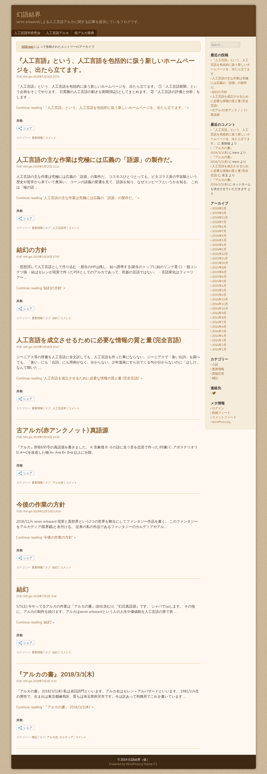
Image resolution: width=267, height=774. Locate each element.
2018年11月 (220, 217)
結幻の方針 (31, 250)
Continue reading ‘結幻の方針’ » (40, 288)
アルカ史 (58, 482)
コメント (50, 137)
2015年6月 (219, 276)
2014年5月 (219, 331)
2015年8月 (219, 272)
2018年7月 (219, 222)
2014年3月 (219, 340)
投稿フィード (221, 413)
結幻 (55, 318)
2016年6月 (219, 235)
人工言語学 (59, 228)
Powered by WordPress (125, 764)
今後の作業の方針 (40, 504)
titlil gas (27, 47)
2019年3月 (219, 213)
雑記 (34, 737)
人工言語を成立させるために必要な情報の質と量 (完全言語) (98, 340)
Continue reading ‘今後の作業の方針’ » (46, 537)
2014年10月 (220, 308)
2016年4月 (219, 245)
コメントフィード (224, 417)
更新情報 (37, 137)
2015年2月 (219, 295)
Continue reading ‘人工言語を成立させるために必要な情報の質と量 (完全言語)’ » (79, 378)
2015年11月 (220, 258)
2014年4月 (219, 335)
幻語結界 (28, 14)
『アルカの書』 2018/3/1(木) (55, 674)
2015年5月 (219, 281)
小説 (215, 364)
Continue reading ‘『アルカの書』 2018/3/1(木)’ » (55, 707)
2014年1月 (219, 349)
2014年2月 (219, 345)
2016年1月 (219, 249)
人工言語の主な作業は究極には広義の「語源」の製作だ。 (96, 159)
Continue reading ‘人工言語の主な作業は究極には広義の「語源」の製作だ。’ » (77, 198)
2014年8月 (219, 317)
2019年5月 (219, 208)
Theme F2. (150, 764)
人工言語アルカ (57, 33)
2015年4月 (219, 285)
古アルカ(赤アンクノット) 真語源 (62, 430)
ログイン (218, 408)
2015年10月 (220, 263)
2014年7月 (219, 322)
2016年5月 (219, 240)
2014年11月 (220, 304)
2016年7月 (219, 231)
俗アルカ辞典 (84, 33)
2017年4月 (219, 226)
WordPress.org (221, 422)
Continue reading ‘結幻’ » (35, 622)
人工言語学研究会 (27, 33)
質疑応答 (218, 373)
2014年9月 (219, 313)
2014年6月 (219, 326)
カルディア (66, 737)
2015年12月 (220, 254)
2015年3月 (219, 290)
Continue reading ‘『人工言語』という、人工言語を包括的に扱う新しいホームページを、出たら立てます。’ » (102, 107)
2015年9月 (219, 267)
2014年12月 (220, 299)
